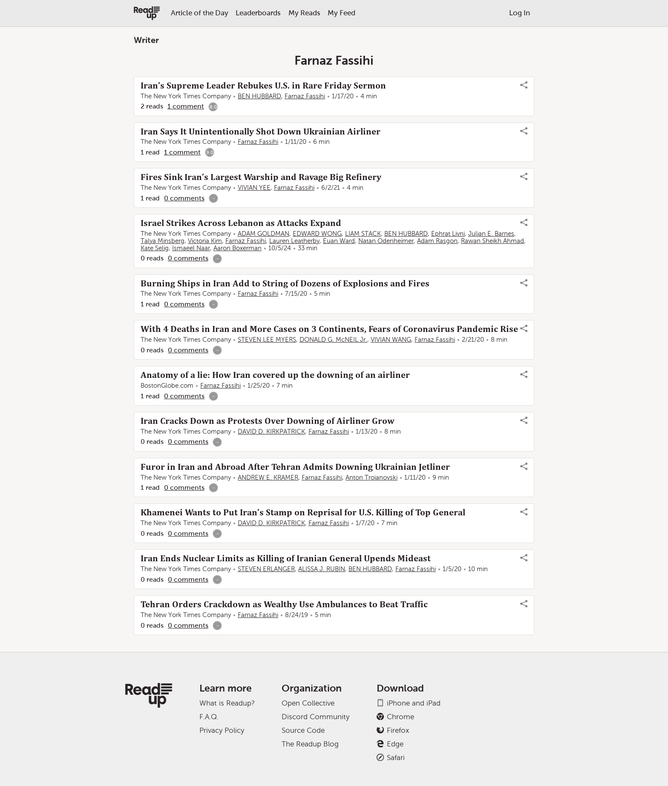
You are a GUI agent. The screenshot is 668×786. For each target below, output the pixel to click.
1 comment (185, 106)
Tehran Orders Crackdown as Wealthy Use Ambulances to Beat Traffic (284, 604)
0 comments (184, 198)
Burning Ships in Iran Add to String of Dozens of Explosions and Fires (285, 283)
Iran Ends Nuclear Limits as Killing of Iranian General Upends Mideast (286, 558)
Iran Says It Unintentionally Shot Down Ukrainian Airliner (260, 131)
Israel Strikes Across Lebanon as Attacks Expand (241, 223)
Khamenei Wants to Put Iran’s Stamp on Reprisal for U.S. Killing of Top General (303, 512)
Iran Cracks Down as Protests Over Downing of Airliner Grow (267, 421)
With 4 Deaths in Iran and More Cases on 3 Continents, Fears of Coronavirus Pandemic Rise (329, 329)
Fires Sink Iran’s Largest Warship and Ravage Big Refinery (261, 177)
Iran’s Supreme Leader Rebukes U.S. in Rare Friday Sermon (263, 85)
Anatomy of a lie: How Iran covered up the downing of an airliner (275, 375)
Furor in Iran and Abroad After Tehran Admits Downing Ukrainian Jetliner (295, 467)
